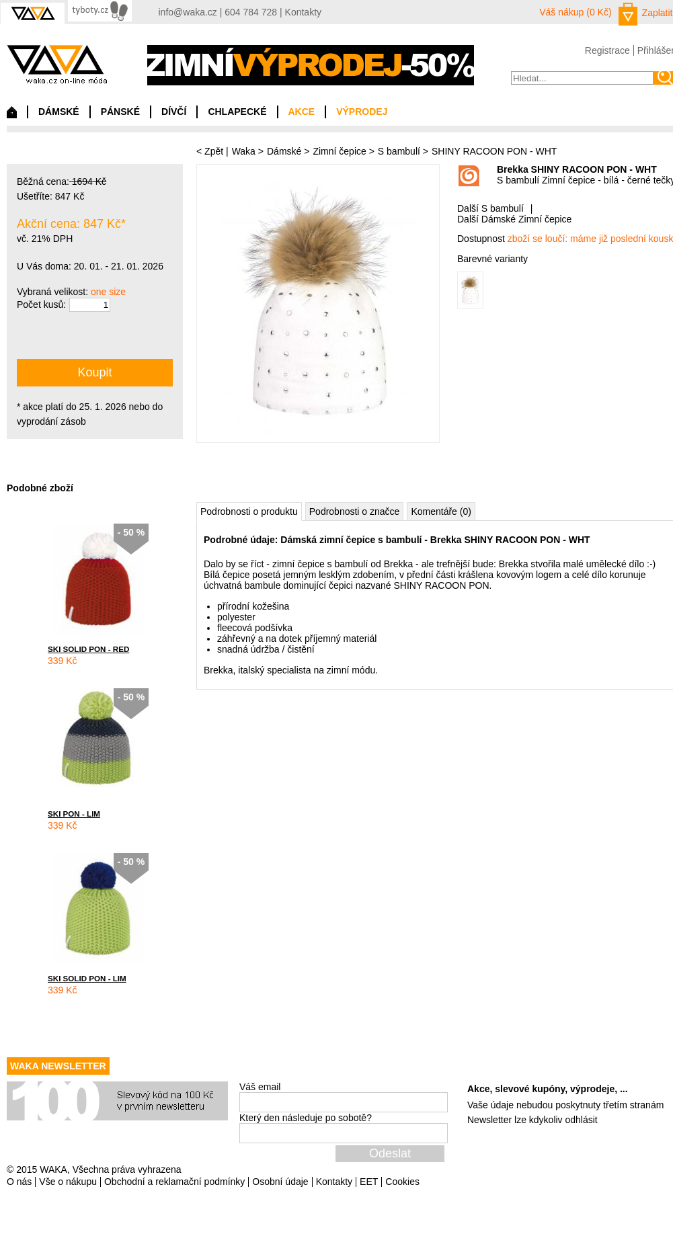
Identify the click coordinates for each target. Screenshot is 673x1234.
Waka (243, 151)
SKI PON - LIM (74, 813)
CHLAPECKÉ (237, 111)
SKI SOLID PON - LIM (87, 978)
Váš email (259, 1086)
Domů (12, 116)
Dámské (284, 151)
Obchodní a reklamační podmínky (174, 1181)
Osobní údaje (280, 1181)
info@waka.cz (188, 12)
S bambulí (399, 151)
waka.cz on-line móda (57, 64)
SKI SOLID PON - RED (88, 649)
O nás (19, 1181)
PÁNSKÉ (120, 111)
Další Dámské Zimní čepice (514, 219)
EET (369, 1181)
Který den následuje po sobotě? (305, 1117)
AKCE (301, 111)
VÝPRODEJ (361, 111)
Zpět (213, 151)
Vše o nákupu (68, 1181)
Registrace (607, 50)
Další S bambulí (490, 208)
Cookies (402, 1181)
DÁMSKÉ (58, 111)
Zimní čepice (339, 151)
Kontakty (303, 12)
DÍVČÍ (173, 111)
